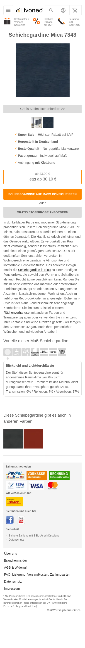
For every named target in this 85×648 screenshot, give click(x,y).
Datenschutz (13, 581)
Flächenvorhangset (16, 312)
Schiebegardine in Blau (34, 270)
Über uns (10, 553)
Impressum (12, 588)
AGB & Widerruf (15, 567)
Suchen (51, 11)
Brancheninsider (15, 560)
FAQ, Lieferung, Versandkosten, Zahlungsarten (37, 574)
